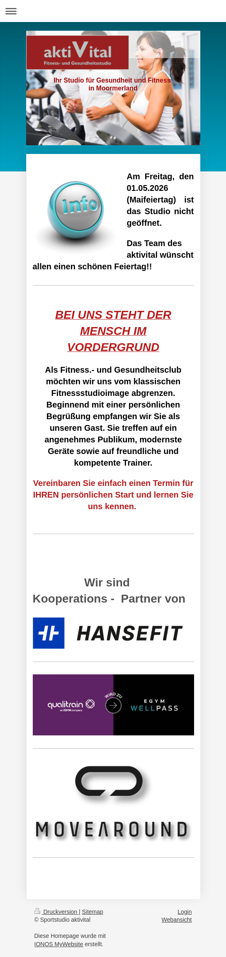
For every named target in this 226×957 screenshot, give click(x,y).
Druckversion (56, 911)
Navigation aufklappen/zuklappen (113, 11)
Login (184, 911)
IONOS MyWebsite (58, 944)
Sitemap (92, 911)
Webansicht (177, 919)
